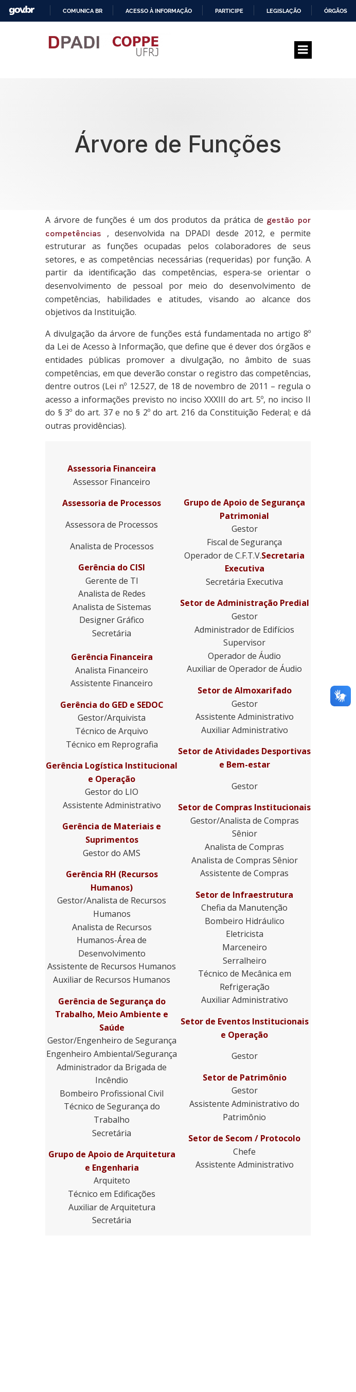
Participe (229, 10)
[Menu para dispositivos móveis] (303, 50)
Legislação (283, 10)
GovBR (21, 10)
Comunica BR (82, 10)
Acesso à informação (159, 10)
